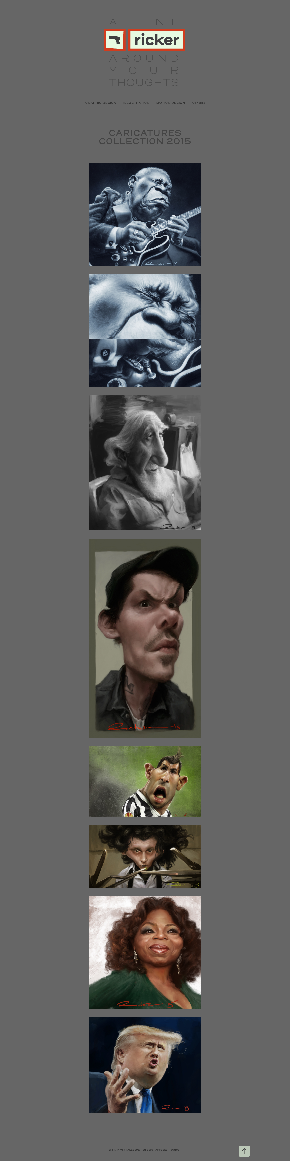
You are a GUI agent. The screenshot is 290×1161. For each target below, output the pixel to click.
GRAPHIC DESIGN (100, 103)
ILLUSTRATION (136, 103)
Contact (198, 103)
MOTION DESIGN (170, 103)
